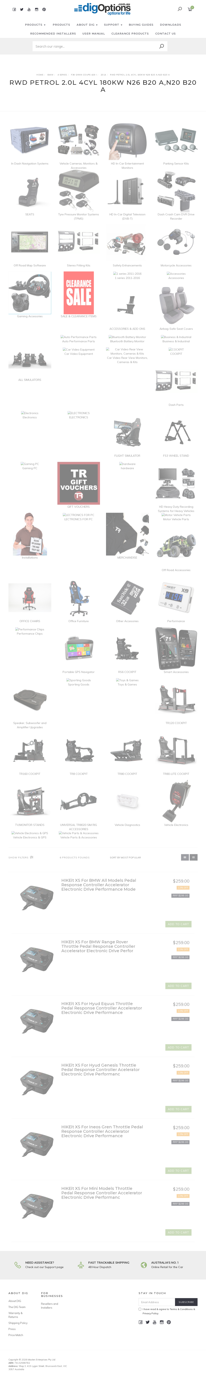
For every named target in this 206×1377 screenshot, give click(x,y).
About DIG (87, 24)
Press (12, 1329)
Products (35, 24)
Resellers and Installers (49, 1305)
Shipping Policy (18, 1323)
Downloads (170, 24)
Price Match (15, 1335)
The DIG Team (17, 1307)
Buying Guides (141, 24)
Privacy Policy (150, 1313)
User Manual (93, 33)
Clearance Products (130, 33)
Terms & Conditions (181, 1309)
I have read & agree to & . (167, 1311)
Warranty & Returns (15, 1314)
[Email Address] (157, 1302)
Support (113, 24)
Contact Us (165, 33)
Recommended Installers (53, 33)
